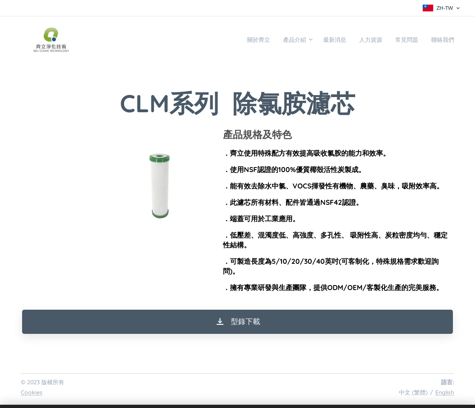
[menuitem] (234, 39)
